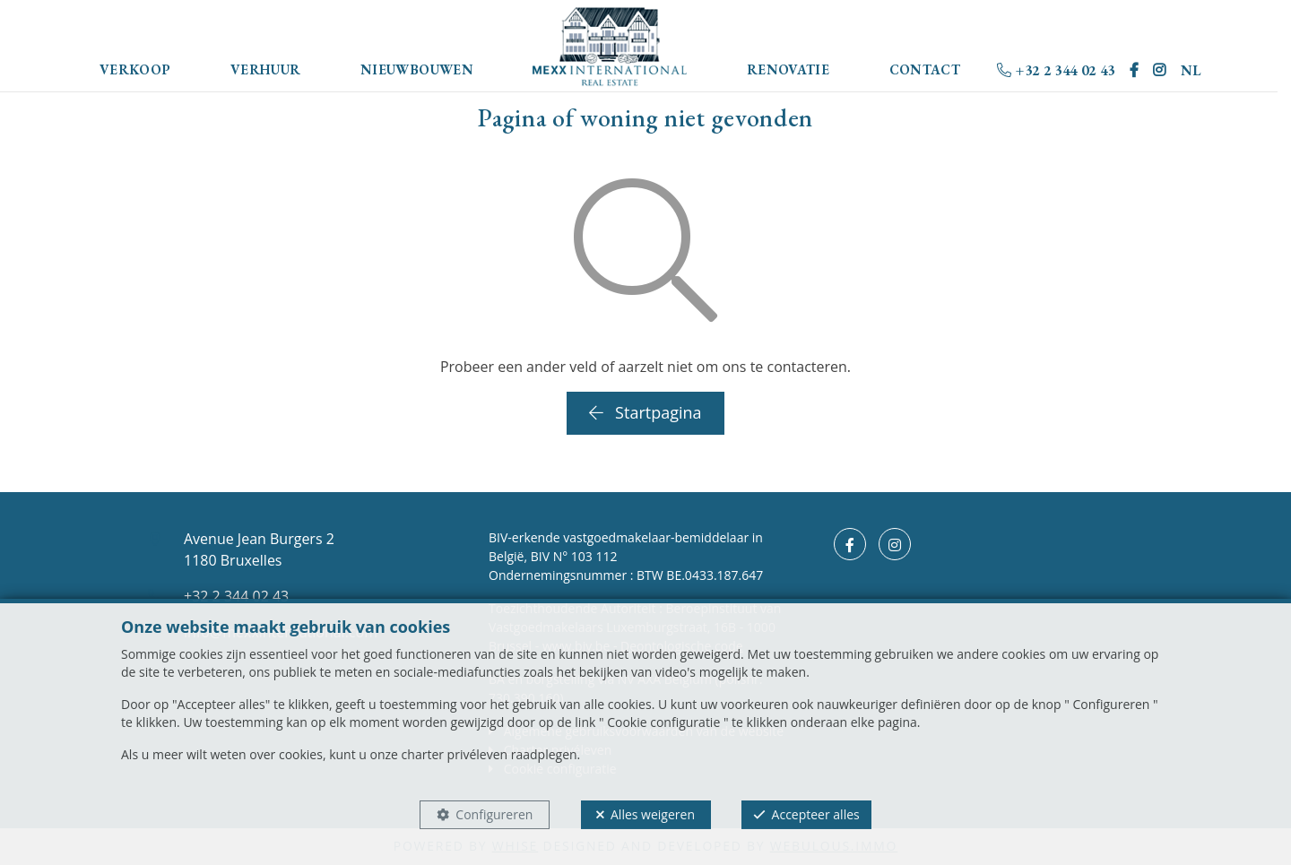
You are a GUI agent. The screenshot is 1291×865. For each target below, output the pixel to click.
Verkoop (135, 69)
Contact (925, 69)
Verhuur (265, 69)
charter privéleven (455, 754)
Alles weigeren (653, 814)
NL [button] (1191, 70)
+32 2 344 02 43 (1055, 70)
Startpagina (645, 412)
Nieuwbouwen (416, 69)
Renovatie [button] (788, 69)
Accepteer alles (816, 814)
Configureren (494, 814)
